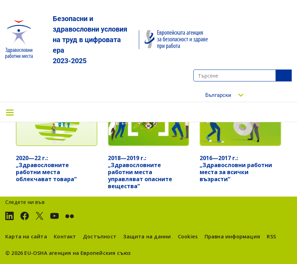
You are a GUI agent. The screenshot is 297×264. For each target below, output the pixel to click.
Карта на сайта (26, 236)
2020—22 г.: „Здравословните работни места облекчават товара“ (46, 168)
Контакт (65, 236)
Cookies (188, 236)
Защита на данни (147, 236)
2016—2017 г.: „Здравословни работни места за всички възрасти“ (236, 168)
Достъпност (99, 236)
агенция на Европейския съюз (90, 253)
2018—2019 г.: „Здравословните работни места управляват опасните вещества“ (140, 172)
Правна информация (232, 236)
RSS (271, 236)
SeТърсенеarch (284, 75)
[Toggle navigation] (10, 112)
